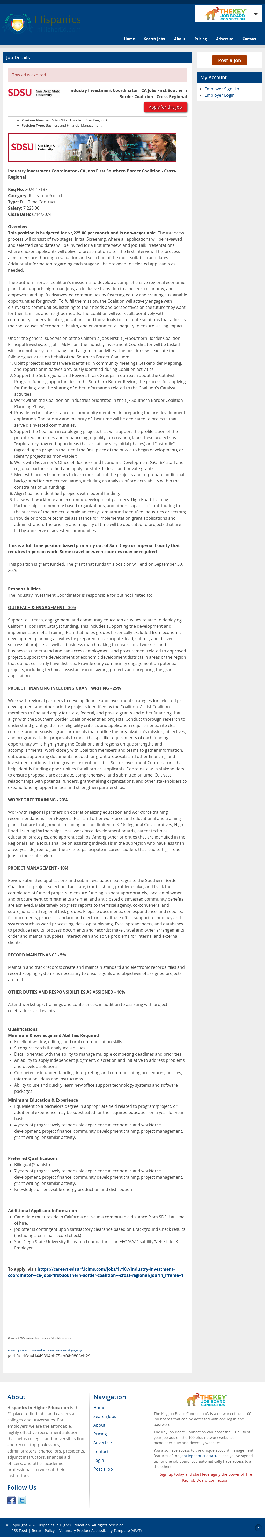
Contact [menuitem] (101, 1451)
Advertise (224, 38)
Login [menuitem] (98, 1460)
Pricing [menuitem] (100, 1434)
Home (129, 38)
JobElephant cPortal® (198, 1455)
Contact (249, 38)
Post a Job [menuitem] (103, 1469)
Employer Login (219, 95)
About (179, 38)
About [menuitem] (99, 1425)
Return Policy (43, 1530)
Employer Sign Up (221, 89)
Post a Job (229, 60)
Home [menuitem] (99, 1407)
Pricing (201, 38)
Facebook (11, 1500)
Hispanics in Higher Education (64, 1525)
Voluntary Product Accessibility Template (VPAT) (100, 1530)
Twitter (22, 1500)
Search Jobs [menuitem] (104, 1416)
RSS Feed (19, 1530)
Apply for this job (165, 107)
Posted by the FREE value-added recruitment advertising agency (45, 1350)
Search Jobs (154, 38)
